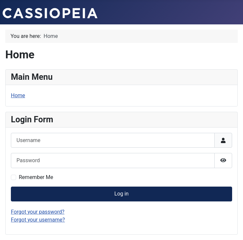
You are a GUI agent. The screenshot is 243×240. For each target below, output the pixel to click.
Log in (121, 194)
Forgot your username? (38, 220)
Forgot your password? (37, 212)
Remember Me (36, 177)
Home (18, 95)
